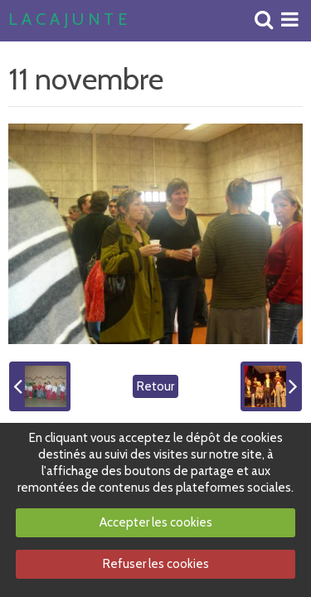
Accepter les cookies (156, 522)
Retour (155, 386)
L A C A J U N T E (67, 20)
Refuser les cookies (156, 563)
